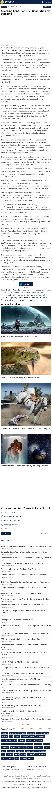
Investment (38, 744)
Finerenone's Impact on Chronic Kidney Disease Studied (25, 599)
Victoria (17, 737)
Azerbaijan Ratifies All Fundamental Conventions (22, 605)
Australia (16, 290)
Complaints (39, 770)
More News (26, 724)
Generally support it (12, 516)
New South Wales (17, 744)
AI (2, 292)
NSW (11, 737)
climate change (40, 754)
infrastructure (28, 744)
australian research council (33, 292)
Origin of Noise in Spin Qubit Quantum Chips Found (23, 587)
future (17, 754)
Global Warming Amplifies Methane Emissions (21, 705)
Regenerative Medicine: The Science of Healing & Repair (25, 428)
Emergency (11, 751)
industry (13, 747)
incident (30, 758)
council (29, 740)
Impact (11, 758)
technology (5, 747)
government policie (38, 300)
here (25, 279)
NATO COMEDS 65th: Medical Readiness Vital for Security (26, 685)
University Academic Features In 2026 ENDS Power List (25, 633)
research (4, 737)
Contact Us (42, 767)
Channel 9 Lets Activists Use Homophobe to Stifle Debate (26, 690)
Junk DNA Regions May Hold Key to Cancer (19, 662)
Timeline (5, 540)
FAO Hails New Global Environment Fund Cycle (21, 639)
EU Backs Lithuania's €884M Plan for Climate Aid (22, 673)
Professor (25, 737)
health (8, 290)
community (31, 733)
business (21, 740)
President (31, 754)
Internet (23, 758)
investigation (22, 747)
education (47, 744)
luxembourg (36, 290)
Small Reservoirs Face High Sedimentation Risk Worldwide (21, 712)
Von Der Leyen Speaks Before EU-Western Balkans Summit (23, 611)
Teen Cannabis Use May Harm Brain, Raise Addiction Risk (26, 546)
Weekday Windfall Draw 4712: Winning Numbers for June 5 (26, 626)
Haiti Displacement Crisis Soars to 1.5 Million (20, 679)
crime (3, 751)
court (17, 758)
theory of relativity (31, 297)
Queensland (13, 740)
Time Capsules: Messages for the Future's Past (21, 336)
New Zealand (30, 751)
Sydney (23, 754)
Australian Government (27, 295)
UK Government (41, 751)
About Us (30, 770)
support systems (15, 297)
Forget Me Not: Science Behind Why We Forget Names (24, 466)
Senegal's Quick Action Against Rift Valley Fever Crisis (24, 552)
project (47, 747)
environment (40, 737)
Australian (46, 290)
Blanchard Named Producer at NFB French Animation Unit (24, 646)
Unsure (7, 529)
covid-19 (40, 740)
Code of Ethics (32, 767)
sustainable (20, 751)
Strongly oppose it (12, 524)
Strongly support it (12, 512)
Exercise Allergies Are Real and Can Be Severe (20, 569)
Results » (43, 533)
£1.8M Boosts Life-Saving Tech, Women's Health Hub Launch (24, 653)
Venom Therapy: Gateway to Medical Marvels (20, 377)
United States (39, 747)
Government (13, 733)
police (38, 733)
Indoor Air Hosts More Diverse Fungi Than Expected (23, 575)
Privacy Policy (5, 770)
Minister (4, 740)
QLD (3, 754)
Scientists (10, 754)
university (26, 290)
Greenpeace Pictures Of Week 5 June (17, 620)
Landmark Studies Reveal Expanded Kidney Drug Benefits (26, 558)
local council (5, 744)
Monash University (8, 295)
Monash (17, 292)
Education (4, 7)
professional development (18, 300)
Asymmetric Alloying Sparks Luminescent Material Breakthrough (23, 698)
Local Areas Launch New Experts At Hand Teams (22, 563)
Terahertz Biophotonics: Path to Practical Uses (21, 593)
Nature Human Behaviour (27, 60)
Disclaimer (15, 770)
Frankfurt (9, 292)
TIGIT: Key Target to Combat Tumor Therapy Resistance (25, 582)
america (4, 758)
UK (34, 740)
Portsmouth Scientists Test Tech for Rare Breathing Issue (26, 719)
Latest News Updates (8, 767)
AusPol (30, 747)
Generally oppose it (12, 520)
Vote (6, 533)
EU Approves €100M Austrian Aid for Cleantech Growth (25, 667)
